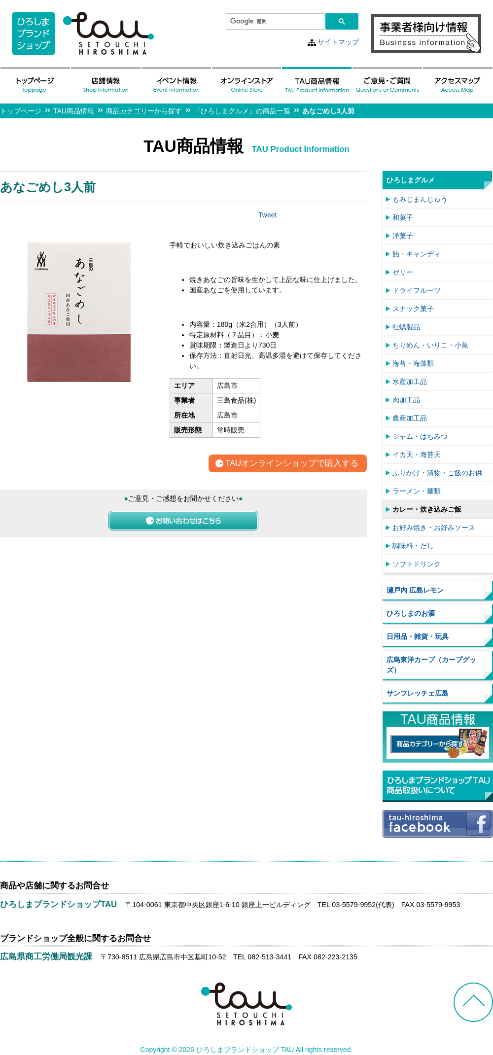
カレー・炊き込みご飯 (426, 509)
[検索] (274, 21)
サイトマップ (338, 42)
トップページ (20, 111)
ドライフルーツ (416, 290)
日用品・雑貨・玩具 (418, 636)
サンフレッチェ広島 (418, 693)
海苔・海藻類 (413, 363)
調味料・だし (413, 546)
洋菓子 (402, 236)
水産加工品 (409, 382)
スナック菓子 (413, 309)
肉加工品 (406, 400)
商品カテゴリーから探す (144, 111)
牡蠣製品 (406, 327)
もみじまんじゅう (420, 199)
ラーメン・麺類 (416, 491)
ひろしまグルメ (411, 180)
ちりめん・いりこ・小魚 (430, 345)
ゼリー (402, 272)
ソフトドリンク (416, 564)
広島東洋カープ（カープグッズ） (431, 665)
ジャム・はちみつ (420, 436)
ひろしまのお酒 (411, 613)
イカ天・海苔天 (416, 454)
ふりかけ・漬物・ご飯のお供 (437, 473)
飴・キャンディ (416, 254)
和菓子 (402, 217)
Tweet (267, 215)
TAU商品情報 (73, 111)
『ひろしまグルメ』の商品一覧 (242, 111)
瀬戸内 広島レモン (415, 590)
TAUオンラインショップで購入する (291, 463)
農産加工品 (409, 418)
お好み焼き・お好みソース (433, 527)
